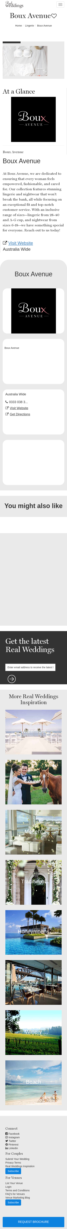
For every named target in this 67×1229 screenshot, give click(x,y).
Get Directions (20, 414)
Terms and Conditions (17, 1190)
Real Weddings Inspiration (19, 1166)
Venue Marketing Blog (17, 1197)
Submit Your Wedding (17, 1159)
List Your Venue (14, 1183)
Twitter (10, 1141)
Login (8, 1186)
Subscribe (13, 1171)
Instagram (12, 1137)
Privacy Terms (13, 1162)
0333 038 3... (18, 402)
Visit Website (20, 243)
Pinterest (11, 1144)
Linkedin (11, 1148)
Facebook (12, 1133)
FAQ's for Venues (15, 1194)
